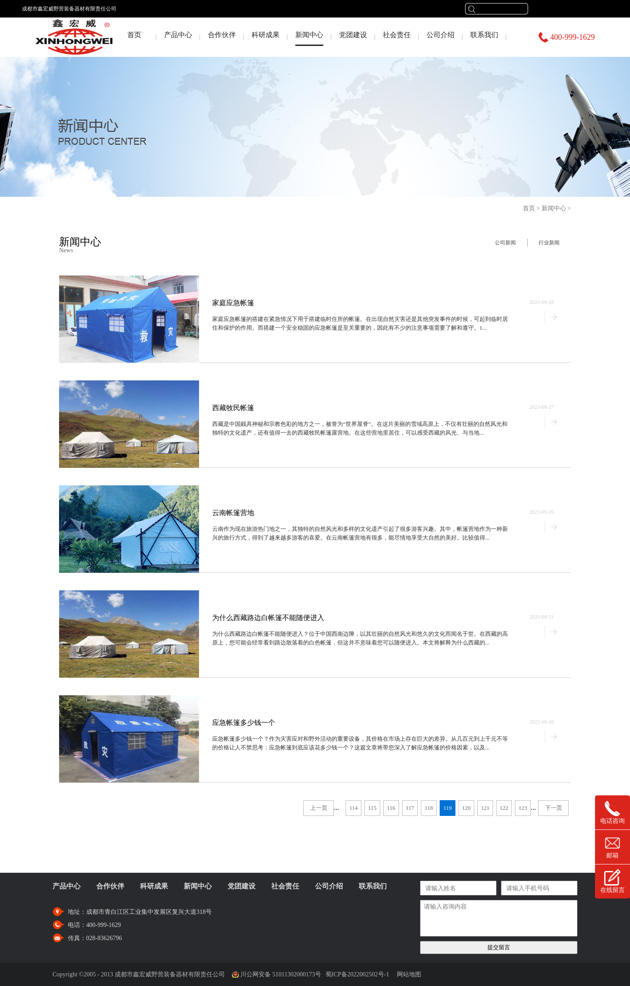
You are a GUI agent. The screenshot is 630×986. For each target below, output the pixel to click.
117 (410, 808)
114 (353, 808)
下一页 (553, 808)
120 (466, 808)
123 (522, 808)
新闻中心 (554, 208)
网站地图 (407, 974)
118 (428, 808)
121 (485, 808)
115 (372, 808)
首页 (134, 34)
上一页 (318, 808)
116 (391, 808)
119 (447, 808)
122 (504, 808)
